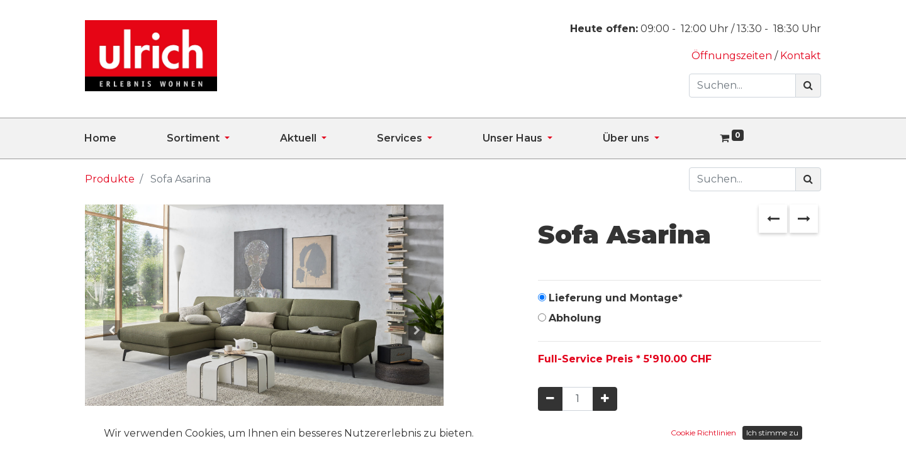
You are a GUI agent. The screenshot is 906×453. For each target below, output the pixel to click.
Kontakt (800, 56)
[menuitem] (125, 138)
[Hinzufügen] (605, 399)
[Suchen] (808, 86)
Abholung (575, 318)
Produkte (110, 179)
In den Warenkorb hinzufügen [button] (649, 436)
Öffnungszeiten (733, 56)
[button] (112, 330)
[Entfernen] (550, 399)
